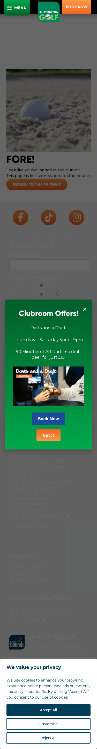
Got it (48, 433)
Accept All (48, 709)
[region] (48, 704)
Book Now (48, 416)
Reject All (48, 737)
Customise (48, 723)
